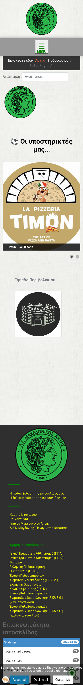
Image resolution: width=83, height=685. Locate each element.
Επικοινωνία (19, 519)
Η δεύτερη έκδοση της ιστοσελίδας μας (38, 498)
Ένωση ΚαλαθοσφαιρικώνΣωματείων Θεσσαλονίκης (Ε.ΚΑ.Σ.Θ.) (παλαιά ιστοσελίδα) (36, 611)
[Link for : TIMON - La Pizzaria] (41, 206)
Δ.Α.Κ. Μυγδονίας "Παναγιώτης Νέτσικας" (39, 528)
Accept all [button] (19, 679)
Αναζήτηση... (12, 76)
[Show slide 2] (77, 257)
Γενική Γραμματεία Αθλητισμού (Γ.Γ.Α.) (37, 553)
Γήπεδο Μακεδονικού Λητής (30, 523)
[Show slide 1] (71, 257)
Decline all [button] (41, 679)
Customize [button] (63, 679)
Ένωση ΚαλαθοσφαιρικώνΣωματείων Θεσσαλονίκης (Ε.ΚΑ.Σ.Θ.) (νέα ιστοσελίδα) (36, 598)
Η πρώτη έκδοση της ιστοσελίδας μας (37, 493)
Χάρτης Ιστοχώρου (23, 514)
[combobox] (45, 76)
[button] (5, 679)
